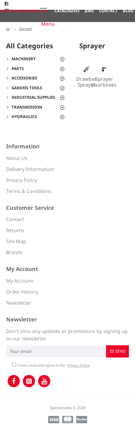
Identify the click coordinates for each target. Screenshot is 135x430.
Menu (48, 23)
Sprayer (25, 28)
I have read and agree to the (51, 365)
